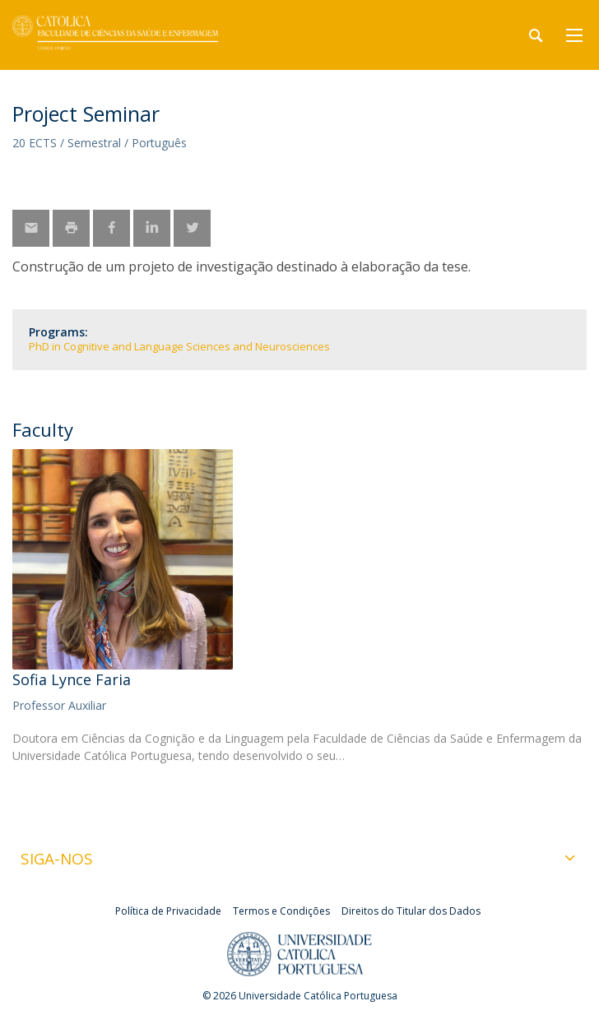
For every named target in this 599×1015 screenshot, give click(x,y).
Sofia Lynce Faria (71, 679)
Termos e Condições (281, 911)
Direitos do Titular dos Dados (411, 911)
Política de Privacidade (168, 911)
